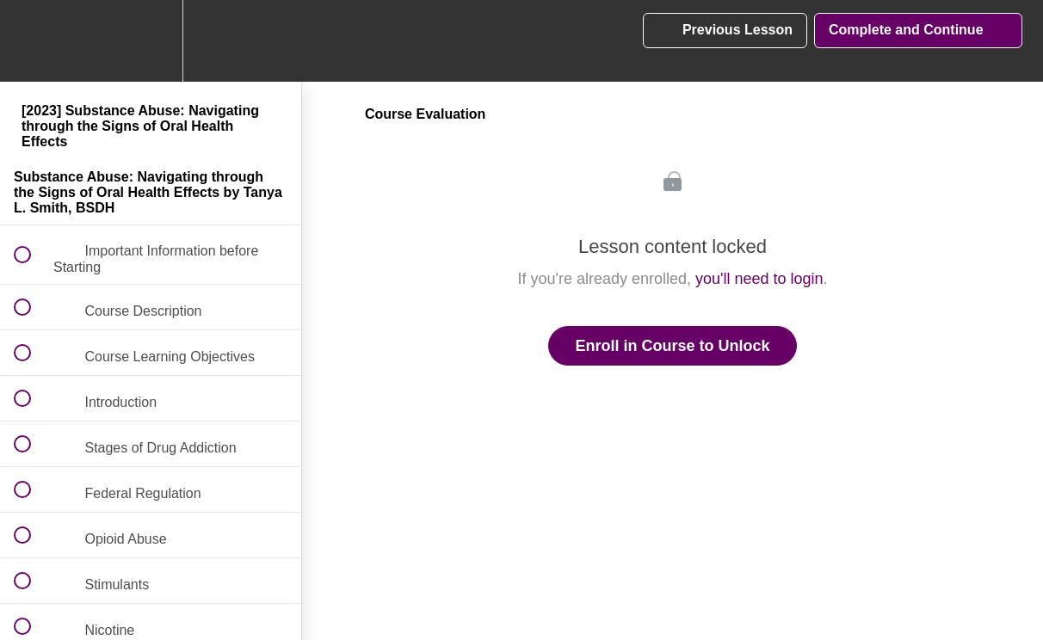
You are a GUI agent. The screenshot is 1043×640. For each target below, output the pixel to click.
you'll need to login (759, 278)
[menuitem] (150, 41)
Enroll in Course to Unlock (672, 345)
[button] (32, 41)
